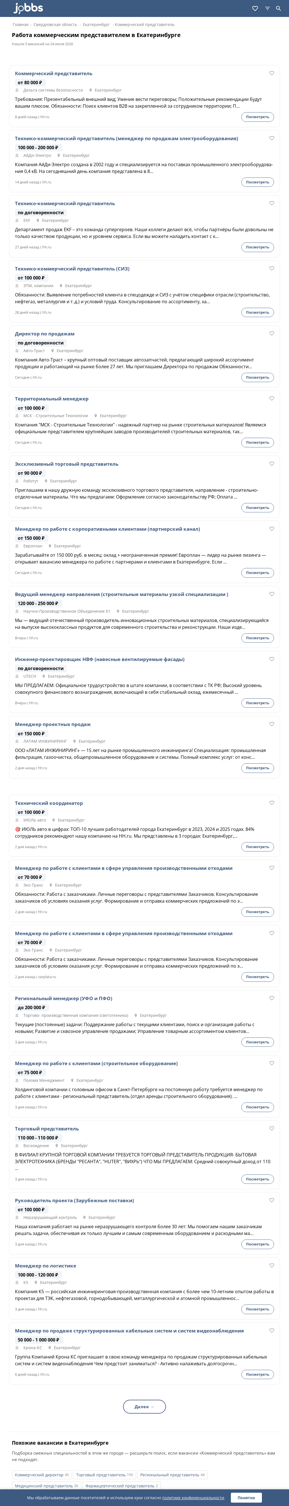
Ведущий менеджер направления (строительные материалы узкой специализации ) (121, 594)
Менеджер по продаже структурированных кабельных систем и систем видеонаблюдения (129, 1331)
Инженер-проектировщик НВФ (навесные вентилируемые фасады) (100, 659)
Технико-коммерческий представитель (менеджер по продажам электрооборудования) (126, 138)
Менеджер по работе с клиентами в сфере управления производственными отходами (124, 868)
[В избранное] (272, 73)
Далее (142, 1406)
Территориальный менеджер (52, 399)
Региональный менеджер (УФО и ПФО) (63, 998)
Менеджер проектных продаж (53, 724)
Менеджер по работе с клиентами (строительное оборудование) (96, 1063)
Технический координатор (49, 803)
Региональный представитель (169, 1474)
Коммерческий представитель (53, 73)
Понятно (246, 1497)
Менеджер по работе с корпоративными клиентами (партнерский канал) (107, 529)
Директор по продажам (45, 334)
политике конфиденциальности (193, 1497)
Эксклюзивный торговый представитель (66, 464)
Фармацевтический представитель (120, 1485)
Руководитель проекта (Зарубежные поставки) (74, 1200)
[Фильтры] (267, 8)
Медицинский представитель (44, 1485)
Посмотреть (257, 116)
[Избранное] (255, 8)
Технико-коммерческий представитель (65, 203)
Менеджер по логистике (45, 1266)
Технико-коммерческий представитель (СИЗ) (72, 269)
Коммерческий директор (39, 1474)
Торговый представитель (47, 1129)
